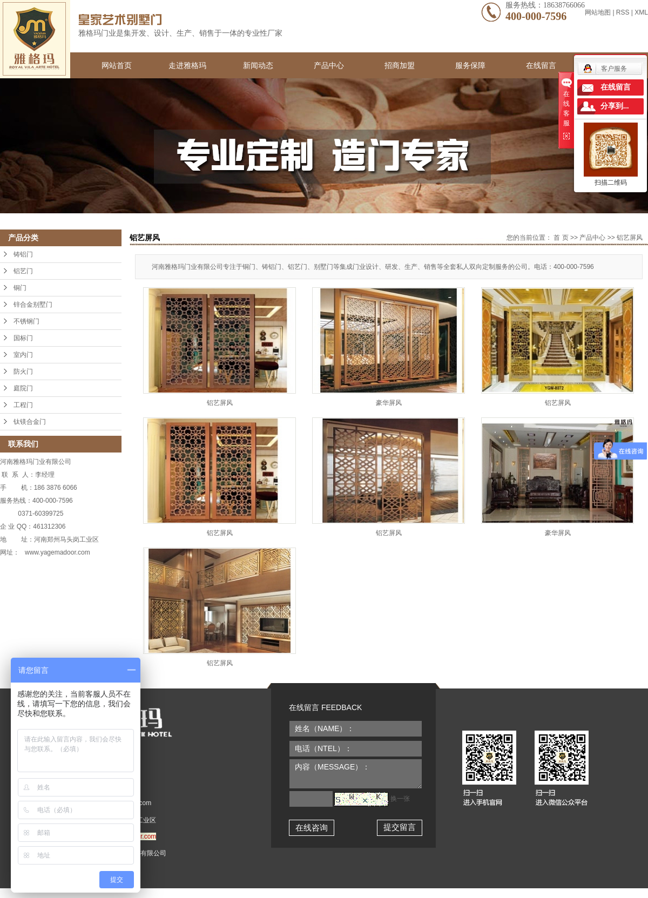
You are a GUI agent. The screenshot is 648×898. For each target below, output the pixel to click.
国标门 (23, 338)
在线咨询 (311, 827)
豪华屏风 (389, 403)
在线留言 (541, 65)
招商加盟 (399, 65)
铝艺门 (23, 271)
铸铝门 (23, 254)
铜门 (20, 288)
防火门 (23, 371)
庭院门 (23, 388)
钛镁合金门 (30, 422)
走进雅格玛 (187, 65)
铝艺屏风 (630, 237)
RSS (623, 12)
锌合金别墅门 (33, 304)
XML (641, 12)
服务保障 (470, 65)
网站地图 (598, 12)
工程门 (23, 405)
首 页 (561, 237)
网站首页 (117, 65)
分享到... (614, 106)
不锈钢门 (26, 321)
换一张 (400, 798)
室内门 (23, 355)
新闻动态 (258, 65)
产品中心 (329, 65)
